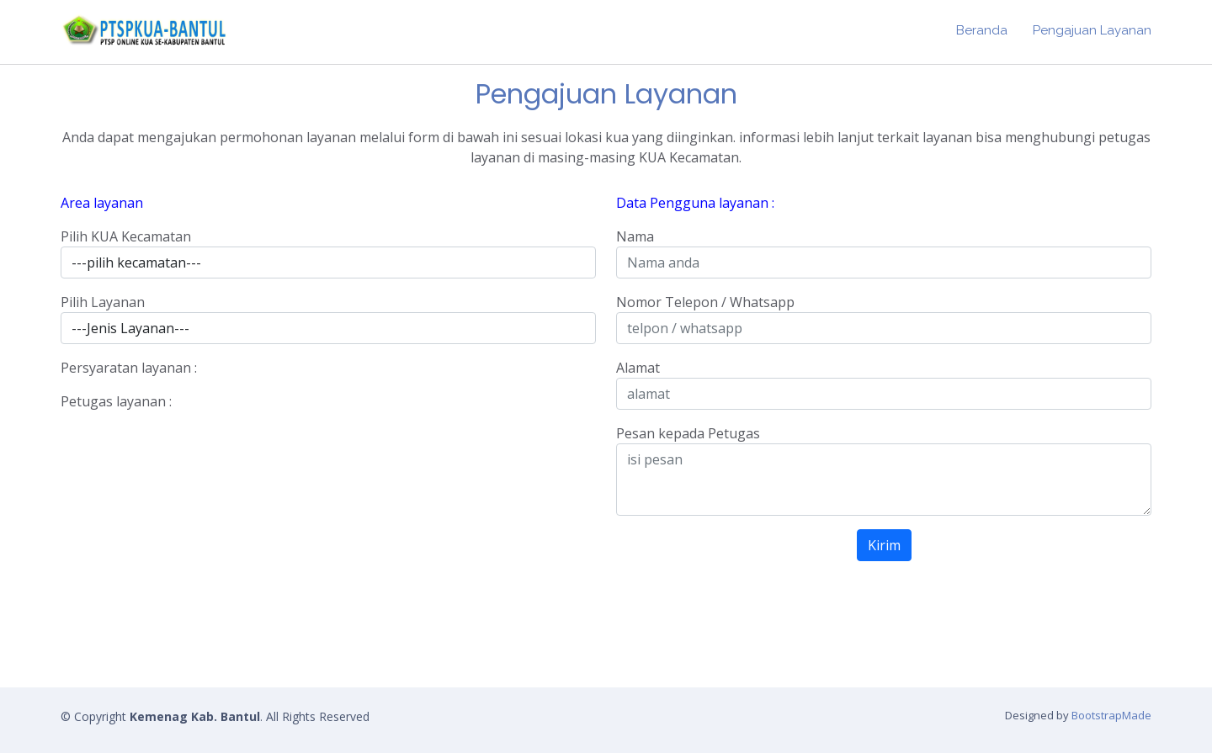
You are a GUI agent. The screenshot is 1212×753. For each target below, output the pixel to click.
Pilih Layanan (103, 302)
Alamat (638, 367)
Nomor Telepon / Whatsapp (705, 302)
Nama (635, 236)
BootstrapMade (1111, 715)
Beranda (981, 30)
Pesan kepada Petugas (688, 433)
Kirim (884, 545)
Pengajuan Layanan (1092, 30)
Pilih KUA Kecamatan (126, 236)
